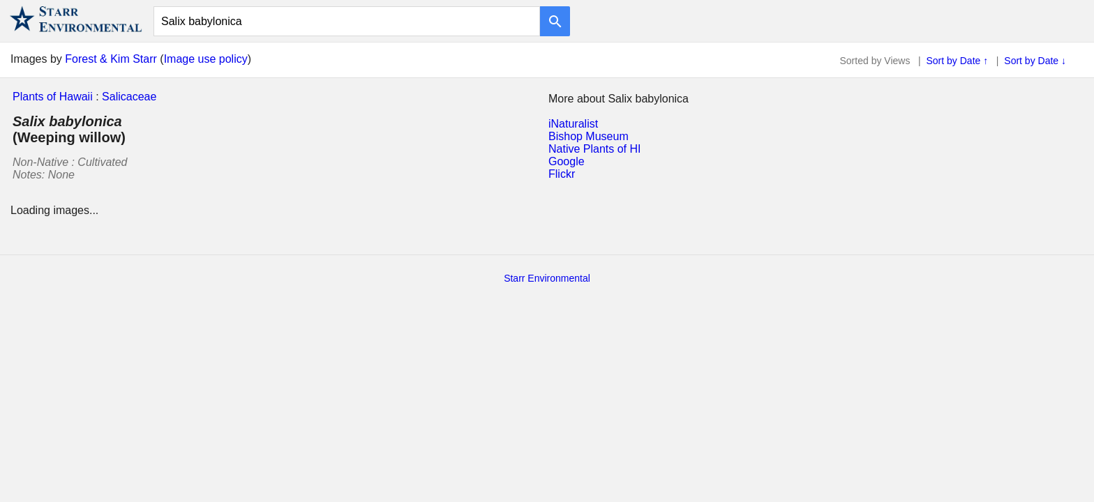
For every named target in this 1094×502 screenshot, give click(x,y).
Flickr (561, 174)
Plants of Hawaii (53, 96)
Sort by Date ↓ (1035, 60)
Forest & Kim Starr (111, 59)
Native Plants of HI (594, 149)
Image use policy (206, 59)
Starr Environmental (547, 278)
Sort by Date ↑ (958, 60)
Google (566, 161)
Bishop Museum (588, 136)
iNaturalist (573, 124)
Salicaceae (129, 96)
